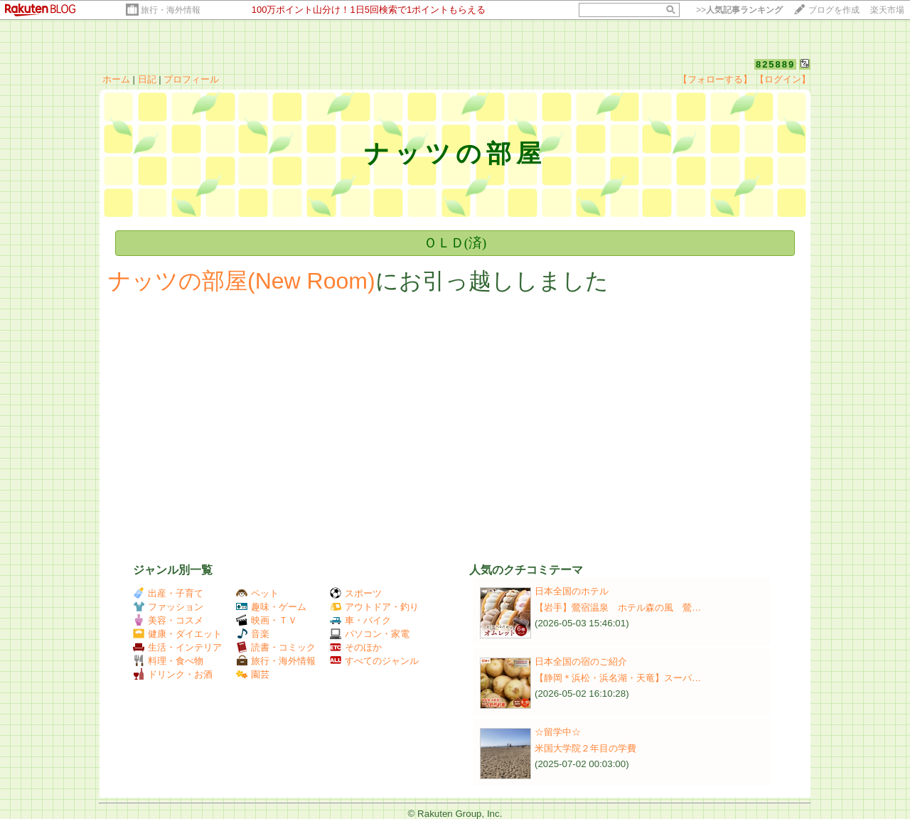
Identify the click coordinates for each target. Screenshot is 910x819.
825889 (775, 64)
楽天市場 (887, 10)
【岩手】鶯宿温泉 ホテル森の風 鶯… (618, 607)
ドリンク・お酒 (173, 674)
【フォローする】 (715, 79)
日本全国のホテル (572, 591)
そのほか (356, 647)
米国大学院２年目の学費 (585, 748)
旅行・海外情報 (170, 10)
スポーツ (356, 593)
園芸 (252, 674)
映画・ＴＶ (266, 620)
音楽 (252, 633)
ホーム (116, 79)
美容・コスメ (168, 620)
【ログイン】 (782, 79)
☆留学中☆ (558, 732)
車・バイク (360, 620)
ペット (257, 593)
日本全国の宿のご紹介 (581, 661)
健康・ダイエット (177, 633)
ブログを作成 (834, 10)
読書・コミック (276, 647)
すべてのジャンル (374, 660)
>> (739, 10)
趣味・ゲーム (271, 606)
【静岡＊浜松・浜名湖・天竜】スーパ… (618, 678)
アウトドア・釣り (374, 606)
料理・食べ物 (168, 660)
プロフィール (191, 79)
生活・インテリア (177, 647)
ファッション (168, 606)
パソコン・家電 (370, 633)
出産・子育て (168, 593)
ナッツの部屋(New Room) (241, 281)
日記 (147, 79)
